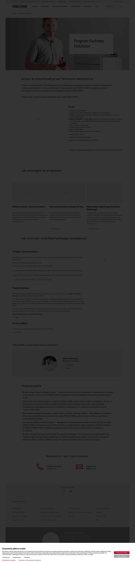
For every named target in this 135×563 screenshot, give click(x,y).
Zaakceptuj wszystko (121, 552)
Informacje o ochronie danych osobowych (30, 560)
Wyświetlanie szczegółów (9, 560)
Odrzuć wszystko (121, 556)
